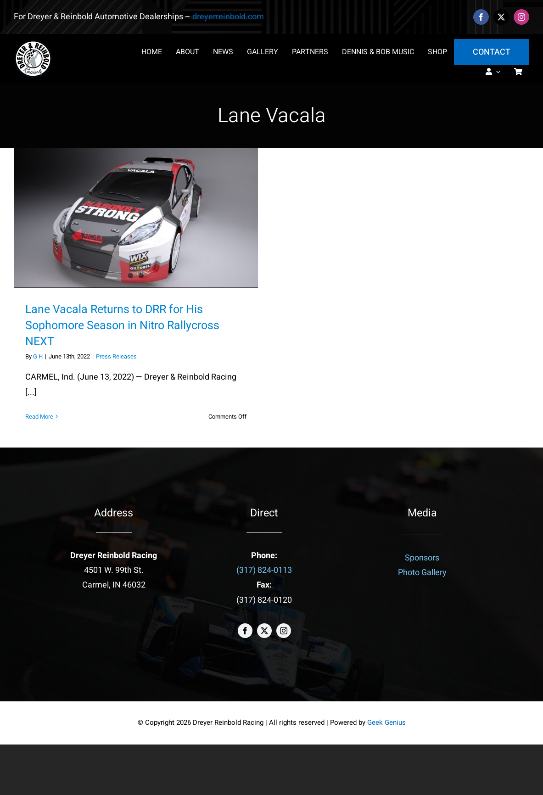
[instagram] (521, 17)
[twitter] (501, 17)
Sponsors (422, 558)
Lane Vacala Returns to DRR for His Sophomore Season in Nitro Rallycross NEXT (122, 325)
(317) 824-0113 (264, 570)
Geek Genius (386, 722)
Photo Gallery (422, 572)
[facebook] (481, 17)
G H (38, 356)
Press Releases (116, 356)
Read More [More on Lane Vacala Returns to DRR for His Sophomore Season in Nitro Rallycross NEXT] (39, 416)
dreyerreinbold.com (228, 17)
